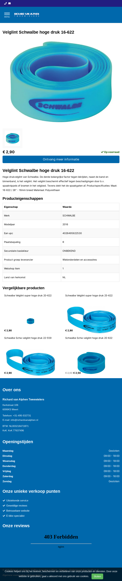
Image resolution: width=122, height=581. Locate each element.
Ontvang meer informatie (61, 159)
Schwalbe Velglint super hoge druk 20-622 (28, 295)
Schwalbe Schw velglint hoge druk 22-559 (28, 337)
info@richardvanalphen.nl (24, 420)
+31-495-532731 (22, 415)
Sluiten (97, 576)
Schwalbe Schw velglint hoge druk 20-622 (88, 337)
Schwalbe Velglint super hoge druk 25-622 (89, 295)
